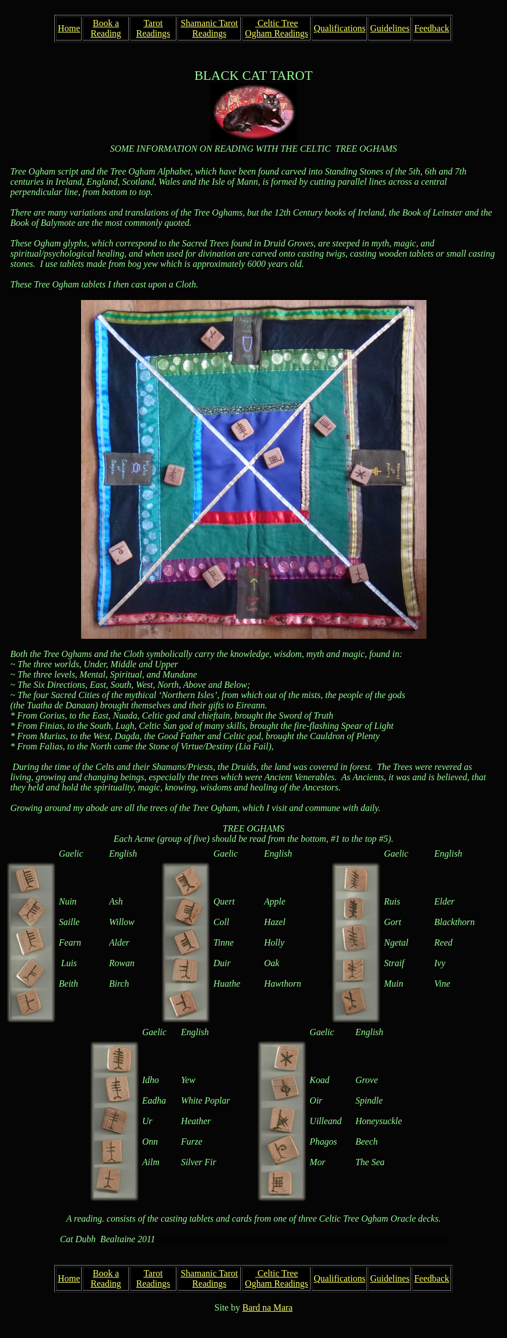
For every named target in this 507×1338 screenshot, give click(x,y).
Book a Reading (106, 28)
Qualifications (339, 28)
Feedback (431, 28)
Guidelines (389, 28)
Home (69, 28)
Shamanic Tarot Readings (209, 28)
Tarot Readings (153, 28)
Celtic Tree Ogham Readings (276, 28)
